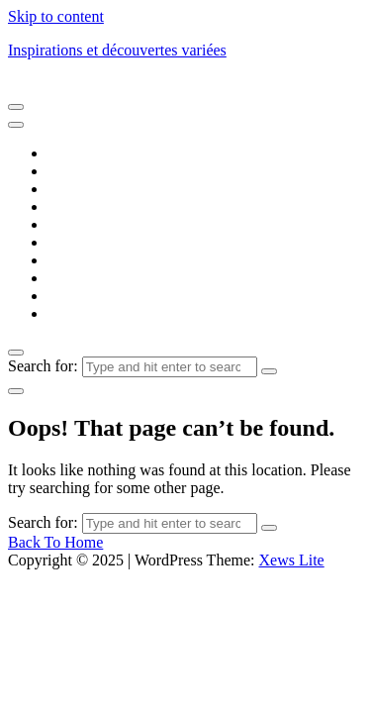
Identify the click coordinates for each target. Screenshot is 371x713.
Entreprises (83, 242)
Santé (65, 277)
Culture (71, 188)
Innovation (81, 260)
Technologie (86, 295)
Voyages (74, 313)
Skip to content (56, 16)
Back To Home (55, 542)
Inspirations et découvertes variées (117, 50)
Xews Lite (291, 560)
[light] (16, 391)
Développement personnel (130, 206)
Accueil (72, 153)
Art (57, 170)
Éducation (79, 224)
